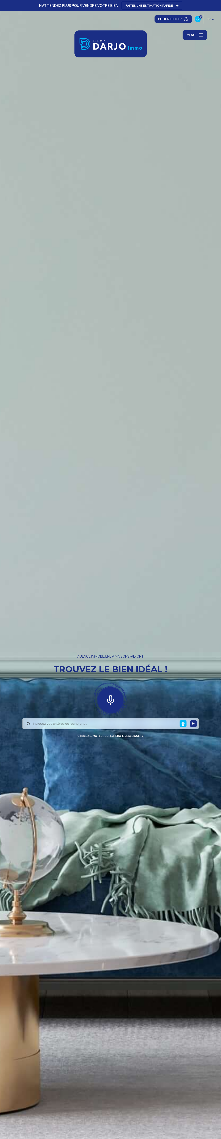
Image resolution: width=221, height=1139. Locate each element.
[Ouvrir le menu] (195, 35)
